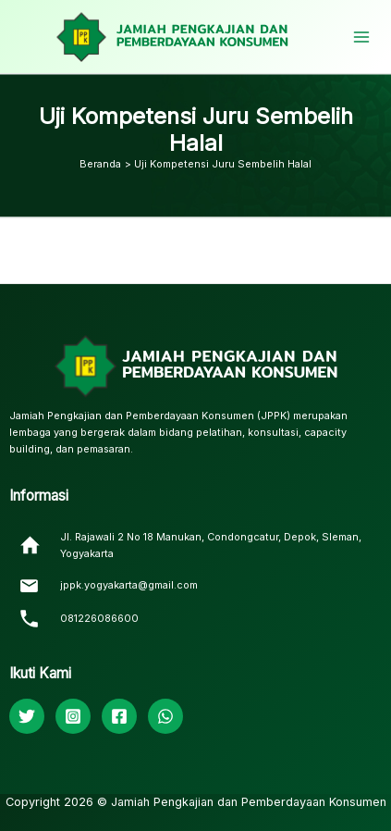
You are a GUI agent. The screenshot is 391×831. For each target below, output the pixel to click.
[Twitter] (26, 716)
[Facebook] (119, 716)
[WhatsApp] (165, 716)
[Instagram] (73, 716)
